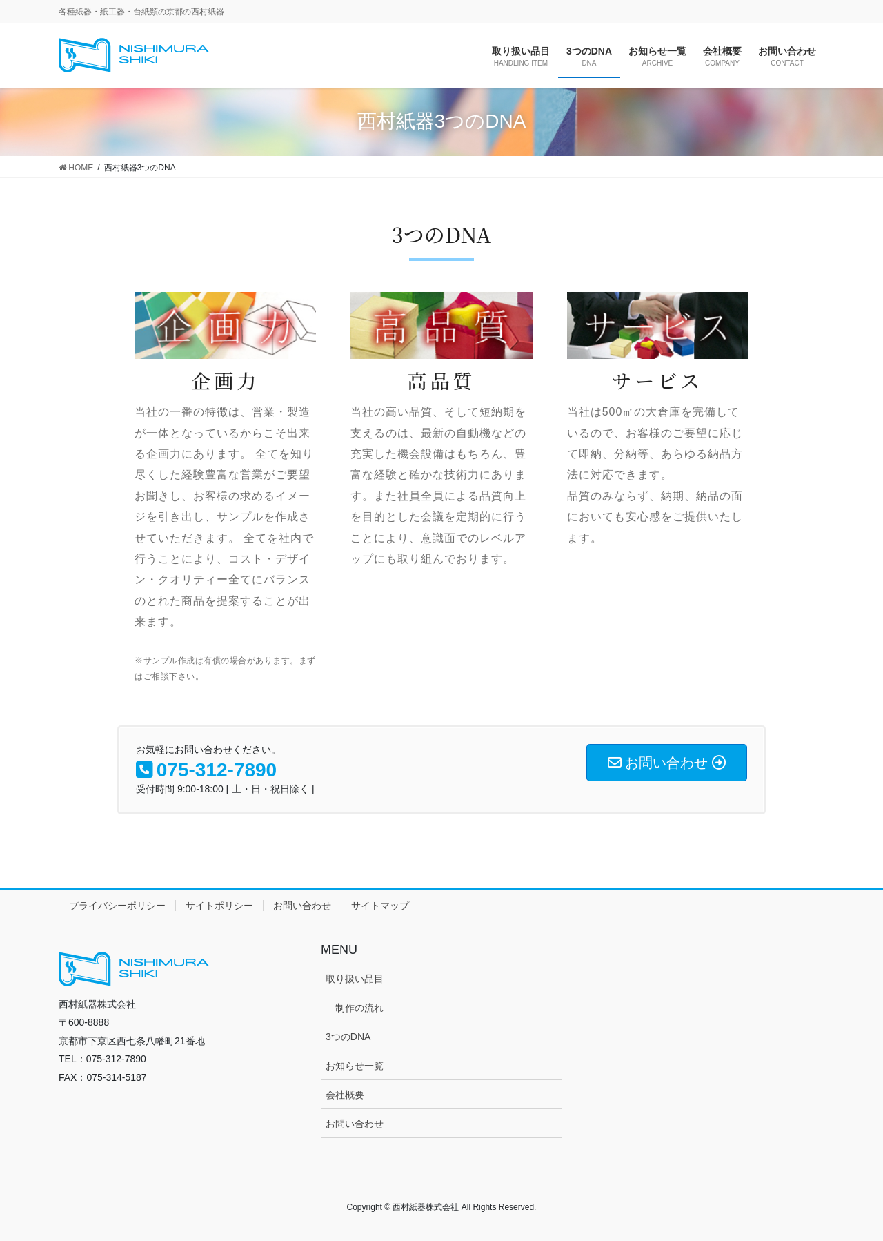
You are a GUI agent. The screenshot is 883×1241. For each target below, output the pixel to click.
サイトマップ (380, 905)
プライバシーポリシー (117, 905)
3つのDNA (348, 1036)
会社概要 (345, 1094)
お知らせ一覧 (355, 1065)
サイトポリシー (219, 905)
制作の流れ (359, 1007)
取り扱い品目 (355, 978)
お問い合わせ (302, 905)
